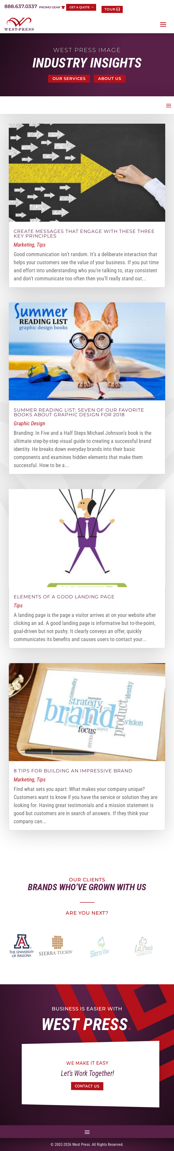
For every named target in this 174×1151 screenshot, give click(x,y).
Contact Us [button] (87, 1086)
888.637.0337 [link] (20, 6)
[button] (163, 24)
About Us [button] (109, 78)
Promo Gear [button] (49, 7)
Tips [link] (41, 245)
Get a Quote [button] (80, 7)
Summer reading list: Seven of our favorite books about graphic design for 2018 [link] (79, 412)
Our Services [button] (69, 78)
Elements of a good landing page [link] (64, 597)
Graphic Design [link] (29, 423)
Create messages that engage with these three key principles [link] (84, 234)
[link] (19, 24)
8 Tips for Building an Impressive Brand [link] (73, 771)
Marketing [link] (24, 245)
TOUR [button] (109, 9)
